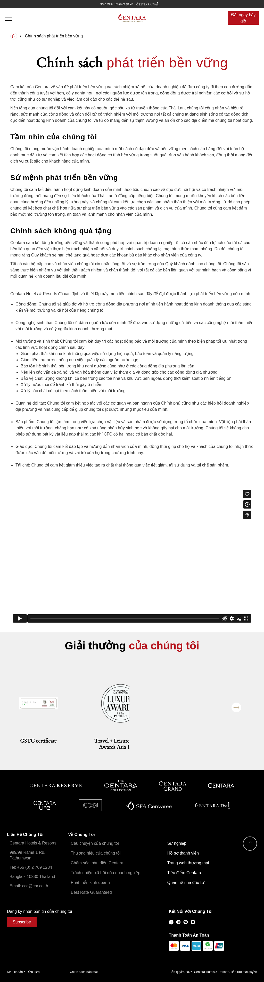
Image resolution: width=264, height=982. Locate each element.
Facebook (171, 922)
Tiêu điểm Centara (184, 873)
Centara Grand (173, 786)
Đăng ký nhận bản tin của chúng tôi (39, 911)
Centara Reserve (56, 786)
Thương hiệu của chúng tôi (96, 853)
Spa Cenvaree (149, 805)
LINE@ (185, 922)
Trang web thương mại (188, 863)
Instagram (178, 922)
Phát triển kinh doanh (90, 882)
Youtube (193, 922)
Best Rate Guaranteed (91, 892)
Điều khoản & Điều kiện (23, 972)
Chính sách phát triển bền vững (54, 36)
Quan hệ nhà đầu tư (185, 882)
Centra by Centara (45, 805)
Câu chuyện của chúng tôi (95, 843)
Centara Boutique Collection (120, 786)
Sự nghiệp (176, 843)
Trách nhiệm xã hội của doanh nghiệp (106, 873)
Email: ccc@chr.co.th (29, 886)
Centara (221, 786)
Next (236, 707)
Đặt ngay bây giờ (243, 18)
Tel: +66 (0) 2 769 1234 (31, 867)
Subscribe (22, 922)
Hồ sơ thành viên (183, 853)
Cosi (90, 805)
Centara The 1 (212, 805)
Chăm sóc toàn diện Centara (97, 863)
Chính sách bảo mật (84, 972)
